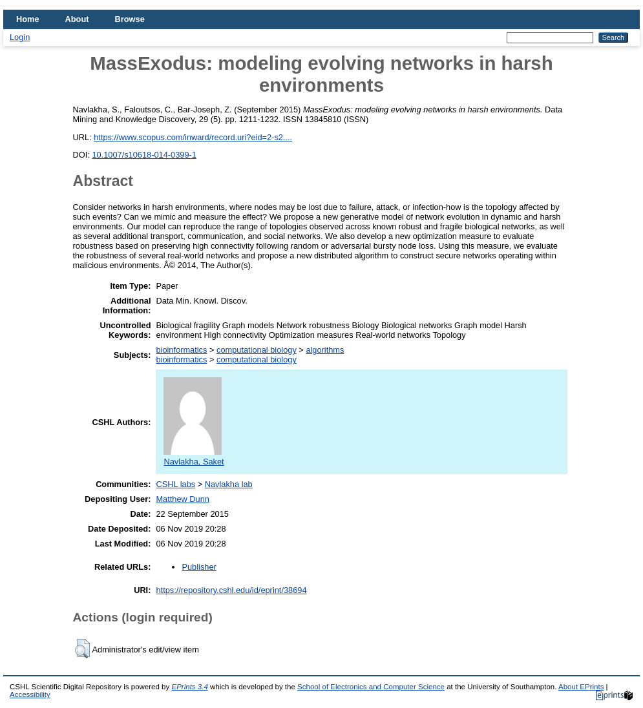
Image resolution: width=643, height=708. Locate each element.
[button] (82, 648)
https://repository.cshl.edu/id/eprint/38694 (231, 590)
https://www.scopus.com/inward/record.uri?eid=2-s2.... (193, 137)
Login (20, 37)
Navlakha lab (229, 484)
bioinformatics (181, 350)
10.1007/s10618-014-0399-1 (144, 155)
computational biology (256, 350)
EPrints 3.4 (189, 687)
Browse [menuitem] (130, 19)
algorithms (325, 350)
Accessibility (30, 694)
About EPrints (581, 687)
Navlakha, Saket (193, 456)
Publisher (199, 567)
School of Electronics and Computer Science (371, 687)
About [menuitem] (77, 19)
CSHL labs (175, 484)
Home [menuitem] (27, 19)
